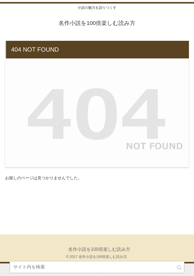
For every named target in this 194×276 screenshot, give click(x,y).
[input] (97, 267)
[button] (179, 267)
